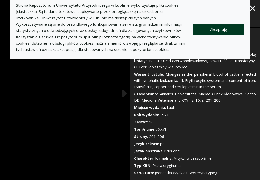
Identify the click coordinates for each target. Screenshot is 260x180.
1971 (164, 114)
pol (162, 143)
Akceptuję (218, 29)
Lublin (172, 107)
